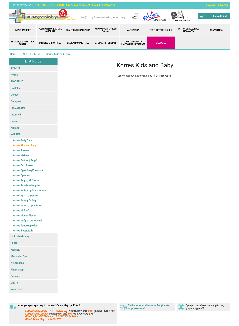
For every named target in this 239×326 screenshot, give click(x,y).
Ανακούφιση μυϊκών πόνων (106, 30)
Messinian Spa (19, 256)
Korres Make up (21, 155)
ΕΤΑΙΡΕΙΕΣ (161, 43)
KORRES (15, 134)
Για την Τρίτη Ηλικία (161, 30)
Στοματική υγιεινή (105, 43)
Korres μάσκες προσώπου (27, 205)
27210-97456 (39, 5)
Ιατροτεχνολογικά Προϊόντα (188, 30)
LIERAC (15, 243)
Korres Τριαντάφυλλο (25, 225)
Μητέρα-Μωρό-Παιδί (50, 43)
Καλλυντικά (216, 30)
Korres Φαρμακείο (23, 230)
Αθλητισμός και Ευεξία (78, 30)
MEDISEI (15, 249)
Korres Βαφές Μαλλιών (26, 180)
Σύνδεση (223, 5)
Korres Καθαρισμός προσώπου (30, 190)
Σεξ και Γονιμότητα (78, 43)
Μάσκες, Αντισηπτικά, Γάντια (22, 42)
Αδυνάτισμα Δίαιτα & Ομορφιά (50, 30)
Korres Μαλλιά (21, 210)
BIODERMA (17, 81)
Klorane (15, 127)
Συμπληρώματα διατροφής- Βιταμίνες (133, 42)
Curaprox (16, 101)
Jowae (14, 121)
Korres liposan (21, 150)
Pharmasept (17, 269)
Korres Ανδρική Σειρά (25, 160)
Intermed (16, 114)
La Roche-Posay (20, 236)
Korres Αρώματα (22, 175)
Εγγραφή (211, 5)
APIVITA (15, 68)
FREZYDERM (18, 108)
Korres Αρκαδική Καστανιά (28, 170)
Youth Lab (16, 289)
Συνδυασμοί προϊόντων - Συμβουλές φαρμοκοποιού (149, 307)
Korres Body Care (22, 140)
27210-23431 (56, 5)
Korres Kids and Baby (24, 145)
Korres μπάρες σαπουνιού (27, 220)
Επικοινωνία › (108, 5)
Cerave (15, 94)
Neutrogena (17, 263)
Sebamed (16, 276)
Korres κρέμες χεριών (25, 195)
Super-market (23, 30)
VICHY (14, 282)
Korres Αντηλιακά (23, 165)
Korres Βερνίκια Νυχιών (26, 185)
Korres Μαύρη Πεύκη (24, 215)
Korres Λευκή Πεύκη (24, 200)
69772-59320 (73, 5)
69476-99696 (91, 5)
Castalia (15, 88)
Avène (14, 74)
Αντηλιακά (133, 30)
